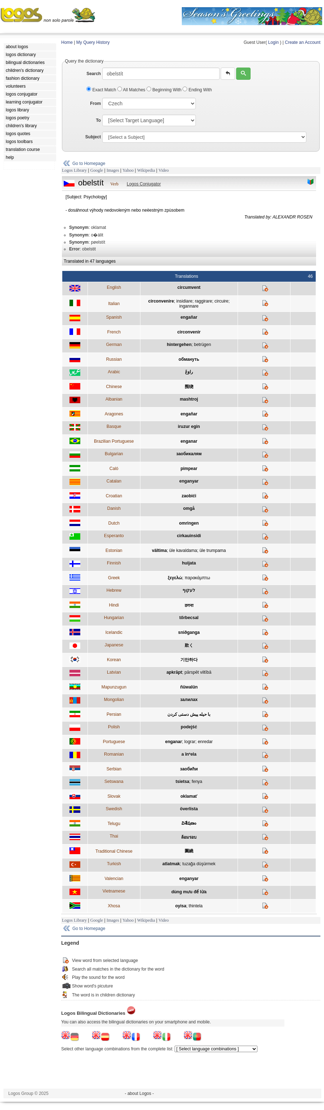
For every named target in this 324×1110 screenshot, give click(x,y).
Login (273, 42)
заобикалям (189, 453)
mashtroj (189, 399)
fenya (197, 781)
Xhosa (114, 905)
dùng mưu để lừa (189, 891)
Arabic (114, 371)
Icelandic (113, 632)
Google (96, 170)
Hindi (114, 605)
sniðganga (189, 632)
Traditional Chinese (113, 851)
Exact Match (101, 89)
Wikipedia (146, 170)
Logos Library (74, 170)
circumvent (189, 287)
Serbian (114, 769)
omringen (189, 523)
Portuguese (114, 741)
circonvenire (161, 301)
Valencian (113, 878)
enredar (205, 741)
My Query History (93, 42)
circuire (222, 301)
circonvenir (189, 332)
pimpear (188, 468)
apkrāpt (174, 672)
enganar (188, 441)
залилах (189, 699)
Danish (114, 508)
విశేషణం (188, 823)
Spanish (114, 317)
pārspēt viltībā (197, 672)
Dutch (114, 523)
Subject (93, 136)
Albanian (113, 399)
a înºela (189, 754)
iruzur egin (189, 426)
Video (163, 170)
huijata (189, 563)
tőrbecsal (188, 617)
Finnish (114, 563)
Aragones (114, 413)
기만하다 (189, 659)
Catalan (114, 481)
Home (67, 42)
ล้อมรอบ (189, 837)
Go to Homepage (88, 163)
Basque (114, 426)
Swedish (114, 808)
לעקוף (189, 590)
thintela (196, 905)
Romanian (114, 754)
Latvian (114, 672)
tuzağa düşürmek (198, 863)
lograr (189, 741)
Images (113, 170)
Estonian (113, 550)
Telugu (114, 823)
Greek (114, 577)
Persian (114, 714)
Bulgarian (114, 453)
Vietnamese (114, 891)
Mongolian (114, 699)
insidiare (184, 301)
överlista (189, 808)
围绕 (189, 386)
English (114, 287)
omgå (189, 508)
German (114, 344)
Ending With (197, 89)
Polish (114, 726)
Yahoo (128, 170)
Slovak (113, 796)
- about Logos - (139, 1093)
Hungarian (114, 617)
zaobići (188, 495)
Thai (114, 836)
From (95, 103)
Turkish (114, 863)
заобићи (189, 769)
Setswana (113, 781)
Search (93, 73)
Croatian (114, 495)
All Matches (132, 89)
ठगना (189, 605)
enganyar (188, 481)
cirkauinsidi (189, 535)
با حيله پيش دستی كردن (188, 714)
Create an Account (302, 42)
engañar (188, 317)
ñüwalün (189, 687)
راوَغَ (189, 371)
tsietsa (182, 781)
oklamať (188, 796)
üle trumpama (212, 550)
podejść (189, 726)
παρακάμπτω (197, 577)
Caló (113, 468)
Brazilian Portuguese (114, 441)
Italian (114, 303)
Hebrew (114, 590)
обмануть (189, 359)
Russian (114, 359)
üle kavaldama (183, 550)
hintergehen (179, 344)
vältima (159, 550)
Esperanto (114, 535)
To (98, 120)
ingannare (188, 306)
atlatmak (171, 863)
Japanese (113, 645)
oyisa (180, 905)
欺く (189, 645)
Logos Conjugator (144, 183)
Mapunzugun (114, 687)
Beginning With (165, 89)
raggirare (203, 301)
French (114, 332)
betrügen (202, 344)
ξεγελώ (175, 577)
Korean (114, 659)
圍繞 (189, 850)
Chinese (114, 386)
